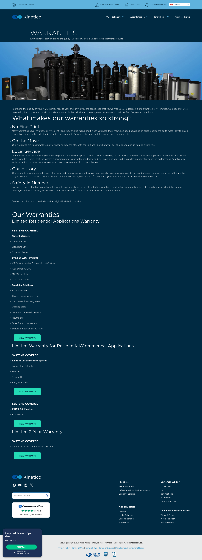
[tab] (115, 17)
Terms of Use (78, 548)
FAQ (162, 490)
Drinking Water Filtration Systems (134, 490)
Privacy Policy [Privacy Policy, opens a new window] (10, 540)
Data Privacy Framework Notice (129, 548)
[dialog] (22, 543)
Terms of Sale (91, 548)
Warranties (166, 498)
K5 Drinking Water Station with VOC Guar (50, 190)
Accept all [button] (21, 547)
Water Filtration (168, 519)
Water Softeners (126, 486)
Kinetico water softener (46, 187)
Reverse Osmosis (168, 523)
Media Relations (126, 515)
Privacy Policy (64, 548)
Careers (122, 511)
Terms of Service (106, 548)
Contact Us (166, 486)
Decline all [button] (21, 551)
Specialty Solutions (127, 494)
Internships (124, 523)
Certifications (167, 494)
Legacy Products (168, 501)
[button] (22, 553)
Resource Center (182, 17)
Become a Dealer (126, 519)
